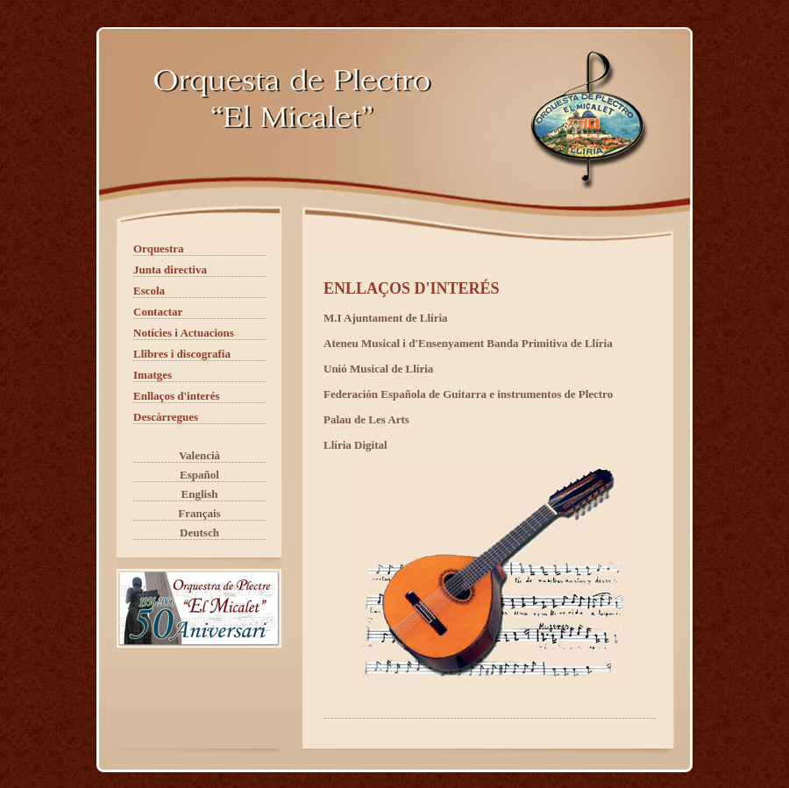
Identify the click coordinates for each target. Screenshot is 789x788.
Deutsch (199, 532)
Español (199, 474)
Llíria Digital (355, 444)
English (199, 493)
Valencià (199, 455)
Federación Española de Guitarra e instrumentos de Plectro (468, 394)
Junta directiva (170, 269)
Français (199, 513)
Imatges (152, 374)
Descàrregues (165, 416)
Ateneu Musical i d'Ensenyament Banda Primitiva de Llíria (468, 343)
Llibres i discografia (182, 353)
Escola (149, 290)
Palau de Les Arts (366, 419)
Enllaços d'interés (176, 395)
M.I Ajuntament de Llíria (385, 317)
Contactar (157, 311)
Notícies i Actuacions (183, 332)
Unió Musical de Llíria (378, 368)
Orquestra (158, 248)
